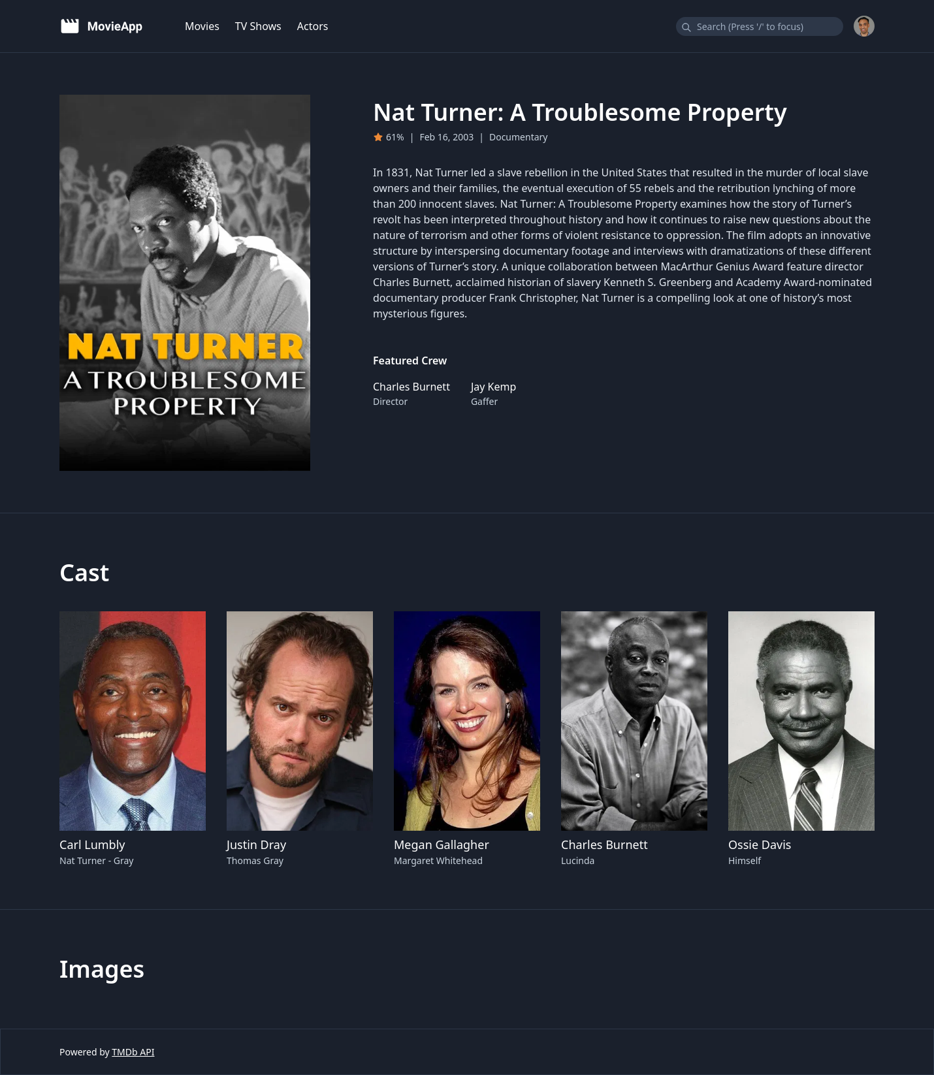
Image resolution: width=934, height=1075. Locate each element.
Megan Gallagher (441, 844)
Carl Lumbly (92, 844)
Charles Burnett (604, 844)
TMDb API (133, 1052)
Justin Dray (256, 844)
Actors (313, 26)
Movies (202, 26)
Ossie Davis (759, 844)
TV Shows (258, 26)
